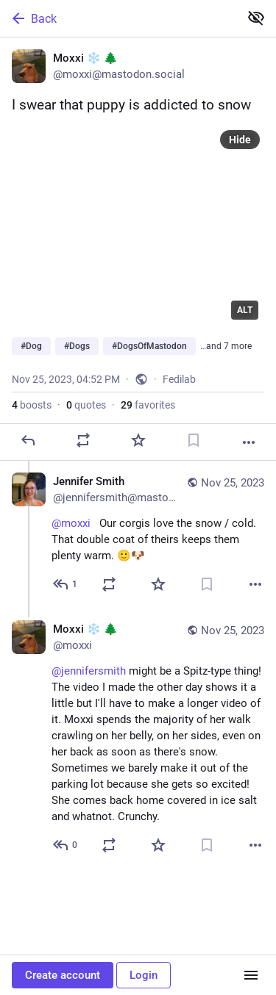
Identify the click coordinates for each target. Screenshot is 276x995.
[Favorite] (138, 440)
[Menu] (251, 975)
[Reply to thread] (66, 584)
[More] (249, 442)
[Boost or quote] (83, 440)
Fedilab (179, 379)
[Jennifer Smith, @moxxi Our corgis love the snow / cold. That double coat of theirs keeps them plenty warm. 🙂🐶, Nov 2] (138, 534)
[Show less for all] (256, 17)
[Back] (118, 18)
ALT (244, 310)
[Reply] (28, 440)
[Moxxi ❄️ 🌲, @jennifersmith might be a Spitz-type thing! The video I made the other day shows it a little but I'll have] (138, 738)
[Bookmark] (193, 440)
